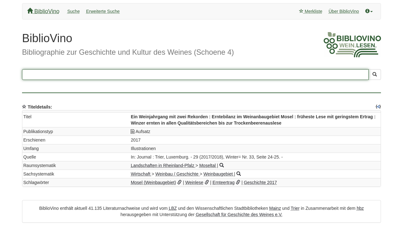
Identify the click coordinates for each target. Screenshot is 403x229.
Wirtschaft (141, 173)
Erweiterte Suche (103, 11)
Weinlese (194, 182)
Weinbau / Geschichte (178, 173)
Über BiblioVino (344, 11)
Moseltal (208, 165)
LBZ (173, 208)
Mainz (275, 208)
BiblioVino (43, 11)
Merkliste (310, 11)
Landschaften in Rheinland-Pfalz (163, 165)
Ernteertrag (224, 182)
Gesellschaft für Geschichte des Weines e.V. (239, 214)
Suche (73, 11)
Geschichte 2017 (260, 182)
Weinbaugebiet (218, 173)
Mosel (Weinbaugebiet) (153, 182)
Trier (295, 208)
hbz (360, 208)
